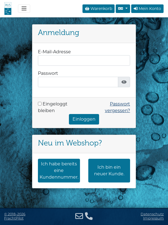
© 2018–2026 (14, 216)
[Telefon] (89, 216)
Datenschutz (152, 214)
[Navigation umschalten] (24, 8)
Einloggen (84, 119)
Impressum (153, 218)
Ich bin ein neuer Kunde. (109, 170)
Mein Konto (147, 8)
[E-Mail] (79, 216)
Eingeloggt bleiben (53, 107)
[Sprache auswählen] (123, 8)
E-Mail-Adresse (54, 51)
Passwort (48, 73)
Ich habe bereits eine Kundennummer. (59, 170)
